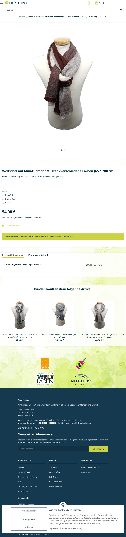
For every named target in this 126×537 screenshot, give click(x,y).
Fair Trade (53, 477)
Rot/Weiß (9, 195)
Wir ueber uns (55, 481)
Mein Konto (86, 472)
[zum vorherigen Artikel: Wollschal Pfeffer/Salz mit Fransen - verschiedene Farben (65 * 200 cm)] (105, 17)
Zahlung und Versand (27, 486)
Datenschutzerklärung (72, 528)
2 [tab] (64, 150)
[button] (89, 3)
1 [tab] (61, 150)
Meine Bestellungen (90, 467)
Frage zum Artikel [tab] (38, 255)
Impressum (54, 528)
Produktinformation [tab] (13, 255)
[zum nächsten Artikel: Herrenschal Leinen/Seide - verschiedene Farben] (100, 17)
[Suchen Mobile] (62, 10)
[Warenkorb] (99, 3)
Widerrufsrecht (24, 472)
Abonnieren (98, 449)
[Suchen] (121, 10)
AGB (19, 481)
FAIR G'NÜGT (55, 472)
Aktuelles (53, 467)
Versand (48, 534)
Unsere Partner (56, 486)
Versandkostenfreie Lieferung (28, 217)
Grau (7, 202)
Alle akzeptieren (29, 510)
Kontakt (21, 467)
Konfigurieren (29, 519)
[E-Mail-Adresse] (53, 449)
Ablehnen (29, 527)
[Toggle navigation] (1, 1)
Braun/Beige (10, 199)
